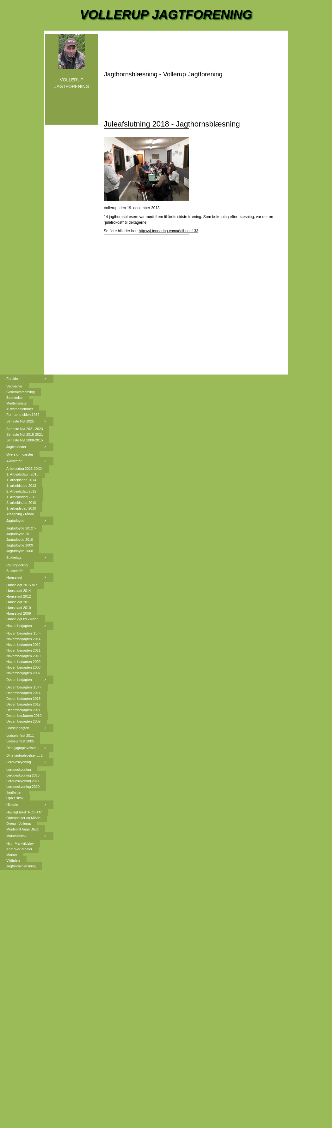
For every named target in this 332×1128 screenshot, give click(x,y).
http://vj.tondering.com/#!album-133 (168, 231)
